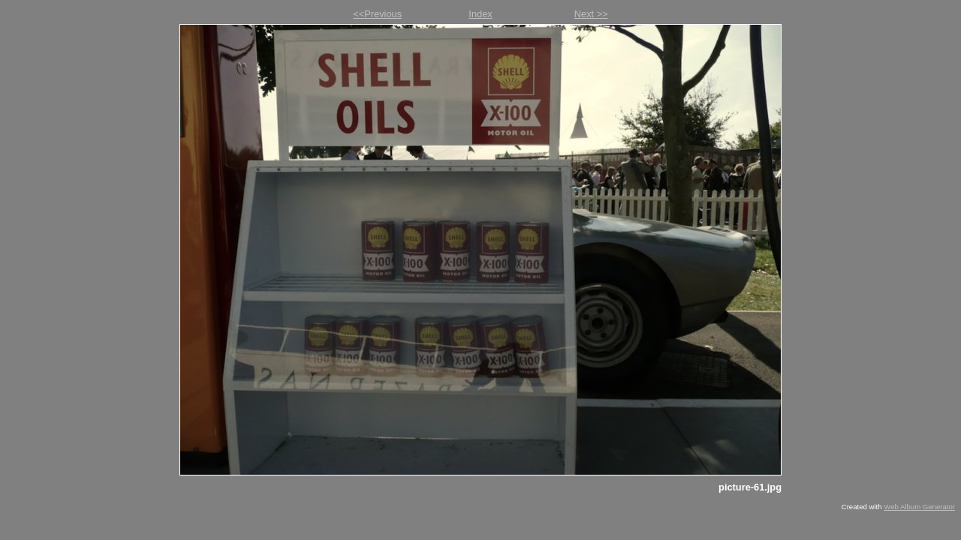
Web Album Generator (919, 506)
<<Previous (377, 14)
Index (480, 14)
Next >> (591, 14)
